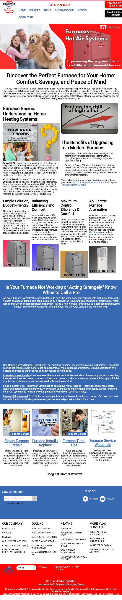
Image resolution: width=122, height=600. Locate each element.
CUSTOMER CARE (64, 10)
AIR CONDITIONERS (40, 528)
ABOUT (47, 10)
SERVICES (34, 10)
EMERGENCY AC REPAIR (43, 541)
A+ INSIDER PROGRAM (100, 545)
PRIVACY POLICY (62, 567)
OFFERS (82, 10)
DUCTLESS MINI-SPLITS (42, 532)
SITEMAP (43, 567)
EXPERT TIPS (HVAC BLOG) (15, 545)
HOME (22, 10)
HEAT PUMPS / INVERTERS (44, 537)
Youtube (107, 499)
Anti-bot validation (16, 503)
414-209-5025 (60, 5)
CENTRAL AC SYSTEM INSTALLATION (41, 546)
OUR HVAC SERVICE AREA (14, 541)
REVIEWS (6, 537)
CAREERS (6, 532)
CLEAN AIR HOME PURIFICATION (98, 533)
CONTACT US (26, 17)
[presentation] (31, 511)
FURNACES (65, 528)
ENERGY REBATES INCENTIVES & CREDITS (13, 550)
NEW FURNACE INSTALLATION (67, 551)
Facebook (90, 499)
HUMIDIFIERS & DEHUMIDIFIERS (97, 539)
